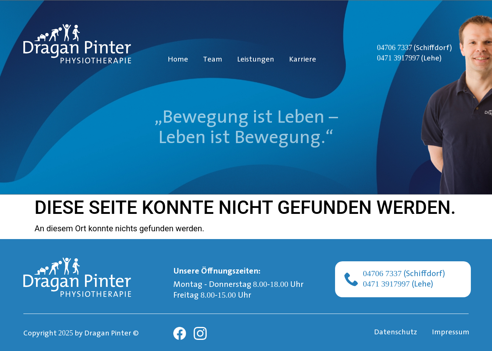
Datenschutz (395, 332)
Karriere (302, 59)
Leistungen (255, 59)
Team (212, 59)
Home (178, 59)
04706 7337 (394, 47)
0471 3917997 (398, 58)
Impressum (450, 332)
